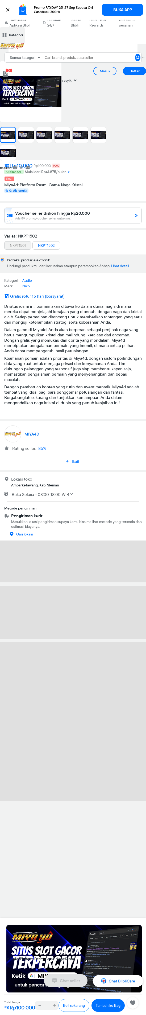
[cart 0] (5, 74)
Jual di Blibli (76, 22)
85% (42, 448)
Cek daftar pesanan (127, 22)
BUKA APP (122, 10)
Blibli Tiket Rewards (97, 22)
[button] (73, 10)
